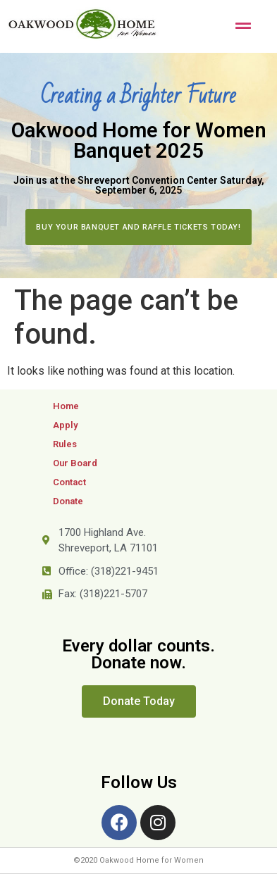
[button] (138, 227)
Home (66, 406)
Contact (69, 482)
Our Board (75, 463)
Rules (65, 444)
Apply (65, 425)
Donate (68, 501)
